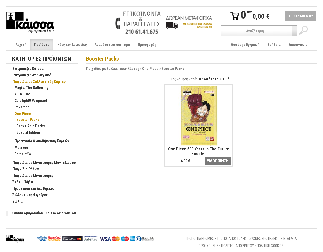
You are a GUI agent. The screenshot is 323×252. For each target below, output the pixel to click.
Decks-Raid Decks (28, 126)
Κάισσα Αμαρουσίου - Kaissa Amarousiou (44, 213)
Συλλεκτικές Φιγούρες (27, 195)
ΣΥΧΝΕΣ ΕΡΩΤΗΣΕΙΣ (263, 238)
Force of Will (21, 154)
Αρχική (21, 45)
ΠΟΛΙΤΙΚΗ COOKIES (270, 246)
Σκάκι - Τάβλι (20, 182)
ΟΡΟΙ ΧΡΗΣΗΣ (208, 246)
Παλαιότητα (209, 79)
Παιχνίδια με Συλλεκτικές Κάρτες (112, 69)
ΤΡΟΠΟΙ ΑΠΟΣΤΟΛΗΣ (232, 238)
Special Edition (25, 132)
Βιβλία (15, 201)
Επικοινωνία (297, 45)
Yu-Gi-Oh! (19, 94)
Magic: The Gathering (29, 88)
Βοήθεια (274, 45)
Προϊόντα (41, 45)
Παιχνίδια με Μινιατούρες (30, 175)
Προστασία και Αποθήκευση (32, 188)
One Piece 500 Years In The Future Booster (198, 151)
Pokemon (19, 107)
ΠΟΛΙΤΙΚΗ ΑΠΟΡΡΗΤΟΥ (237, 246)
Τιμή (225, 79)
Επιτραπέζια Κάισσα (25, 69)
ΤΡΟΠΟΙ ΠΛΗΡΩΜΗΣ (199, 238)
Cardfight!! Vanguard (28, 101)
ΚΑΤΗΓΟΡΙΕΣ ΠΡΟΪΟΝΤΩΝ (41, 59)
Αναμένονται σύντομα (112, 45)
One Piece (150, 69)
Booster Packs (173, 69)
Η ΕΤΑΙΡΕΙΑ (289, 238)
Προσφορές (147, 45)
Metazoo (18, 147)
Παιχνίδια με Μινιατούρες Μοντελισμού (41, 162)
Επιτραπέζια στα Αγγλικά (29, 75)
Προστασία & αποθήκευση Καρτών (39, 141)
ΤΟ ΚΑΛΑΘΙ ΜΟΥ (300, 16)
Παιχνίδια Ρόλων (23, 169)
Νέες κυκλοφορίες (72, 45)
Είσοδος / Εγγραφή (245, 45)
